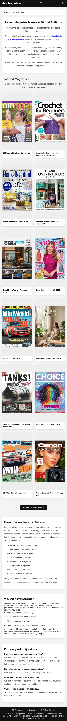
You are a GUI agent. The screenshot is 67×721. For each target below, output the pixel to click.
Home (6, 12)
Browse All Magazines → (33, 507)
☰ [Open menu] (41, 3)
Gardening (31, 710)
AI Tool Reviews (47, 710)
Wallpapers (17, 710)
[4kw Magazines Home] (12, 3)
